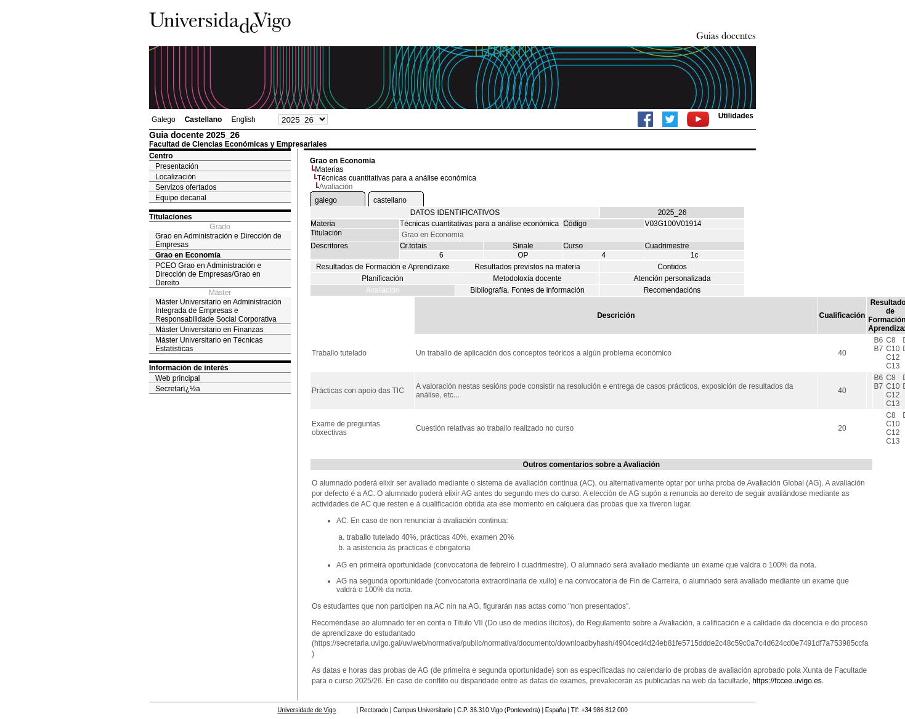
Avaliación (382, 290)
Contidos (671, 266)
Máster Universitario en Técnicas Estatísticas (209, 344)
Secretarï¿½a (177, 388)
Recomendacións (672, 290)
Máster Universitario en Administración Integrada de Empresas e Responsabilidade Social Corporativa (218, 310)
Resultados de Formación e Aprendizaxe (382, 266)
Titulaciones (170, 217)
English (243, 119)
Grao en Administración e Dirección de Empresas (218, 240)
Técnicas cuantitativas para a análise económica (396, 178)
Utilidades (735, 116)
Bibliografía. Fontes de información (527, 290)
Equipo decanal (180, 197)
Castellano (203, 119)
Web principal (177, 378)
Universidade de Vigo (306, 710)
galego (326, 200)
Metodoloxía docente (527, 278)
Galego (164, 119)
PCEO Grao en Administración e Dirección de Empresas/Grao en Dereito (208, 274)
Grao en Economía (188, 255)
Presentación (176, 166)
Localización (175, 177)
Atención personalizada (672, 278)
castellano (390, 200)
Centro (161, 156)
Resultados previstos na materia (527, 266)
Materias (329, 169)
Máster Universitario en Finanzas (209, 329)
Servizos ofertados (185, 187)
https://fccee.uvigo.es (787, 680)
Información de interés (189, 368)
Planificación (382, 278)
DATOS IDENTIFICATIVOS (455, 212)
